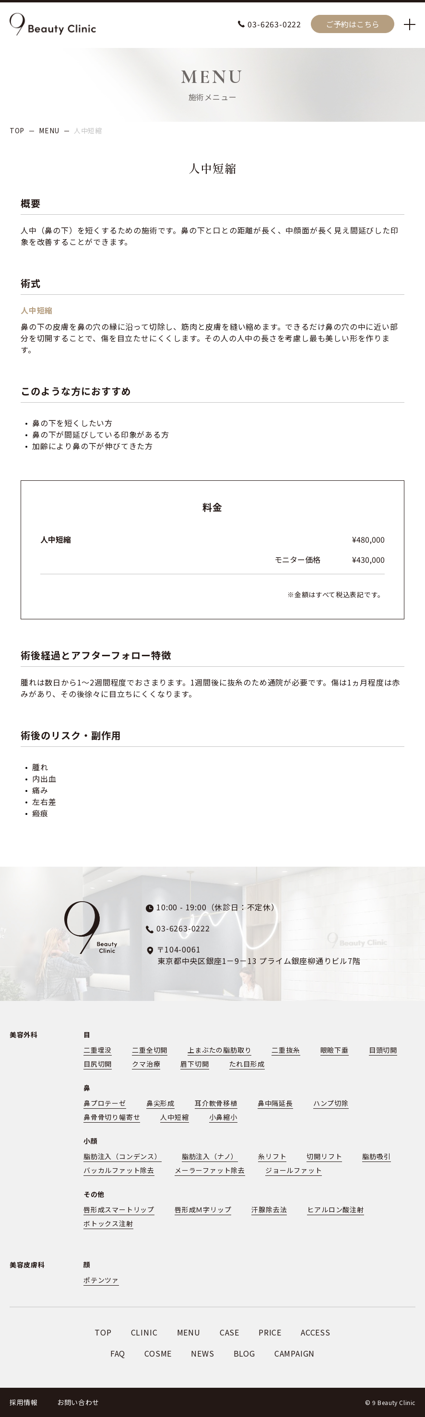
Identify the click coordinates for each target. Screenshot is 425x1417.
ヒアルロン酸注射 (335, 1209)
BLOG (244, 1353)
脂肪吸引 (376, 1156)
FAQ (117, 1353)
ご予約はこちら (352, 24)
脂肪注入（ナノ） (210, 1156)
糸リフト (272, 1156)
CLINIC (144, 1332)
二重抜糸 (286, 1050)
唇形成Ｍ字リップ (203, 1209)
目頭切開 (383, 1050)
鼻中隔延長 (275, 1103)
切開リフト (324, 1156)
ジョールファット (293, 1170)
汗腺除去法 (269, 1209)
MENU (49, 130)
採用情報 (24, 1402)
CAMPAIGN (294, 1353)
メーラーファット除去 (210, 1170)
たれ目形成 (247, 1064)
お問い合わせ (78, 1402)
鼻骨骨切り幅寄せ (111, 1117)
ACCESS (316, 1332)
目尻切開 (97, 1064)
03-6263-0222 (274, 24)
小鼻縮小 (223, 1117)
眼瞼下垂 (334, 1050)
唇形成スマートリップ (118, 1209)
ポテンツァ (101, 1280)
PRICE (270, 1332)
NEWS (202, 1353)
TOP (17, 130)
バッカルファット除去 (118, 1170)
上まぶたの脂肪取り (219, 1050)
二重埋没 (97, 1050)
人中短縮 (174, 1117)
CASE (229, 1332)
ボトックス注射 (108, 1223)
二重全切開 (149, 1050)
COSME (158, 1353)
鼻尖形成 (160, 1103)
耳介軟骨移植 (216, 1103)
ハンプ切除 (331, 1103)
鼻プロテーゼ (104, 1103)
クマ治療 (146, 1064)
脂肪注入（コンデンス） (122, 1156)
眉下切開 (194, 1064)
